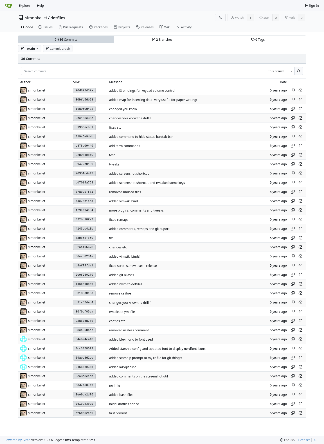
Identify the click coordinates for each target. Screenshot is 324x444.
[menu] (287, 440)
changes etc (118, 247)
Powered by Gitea (17, 440)
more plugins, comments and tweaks (136, 210)
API (315, 440)
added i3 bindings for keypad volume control (142, 90)
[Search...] (298, 71)
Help (40, 5)
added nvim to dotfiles (125, 284)
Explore (24, 5)
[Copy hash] (292, 90)
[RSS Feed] (220, 17)
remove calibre (120, 293)
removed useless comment (129, 330)
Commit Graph (57, 49)
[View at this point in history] (300, 90)
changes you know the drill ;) (130, 302)
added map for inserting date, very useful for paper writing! (153, 100)
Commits (66, 39)
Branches (162, 39)
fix (111, 238)
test (112, 155)
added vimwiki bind (123, 201)
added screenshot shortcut (129, 173)
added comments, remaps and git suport (139, 229)
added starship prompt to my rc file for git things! (145, 358)
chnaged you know (123, 109)
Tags (258, 39)
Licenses (304, 440)
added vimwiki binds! (124, 256)
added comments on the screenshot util (138, 376)
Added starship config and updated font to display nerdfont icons (157, 348)
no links (115, 385)
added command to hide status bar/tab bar (141, 136)
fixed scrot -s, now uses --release (133, 265)
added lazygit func (122, 367)
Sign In (312, 5)
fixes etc (115, 127)
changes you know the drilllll (130, 118)
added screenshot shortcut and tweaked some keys (147, 183)
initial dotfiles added (124, 404)
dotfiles (57, 18)
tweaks (114, 164)
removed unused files (125, 192)
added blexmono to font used (131, 339)
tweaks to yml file (122, 312)
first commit (118, 413)
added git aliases (121, 275)
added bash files (121, 395)
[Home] (8, 6)
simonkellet (36, 18)
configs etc (117, 321)
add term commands (124, 146)
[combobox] (279, 71)
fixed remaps (118, 219)
